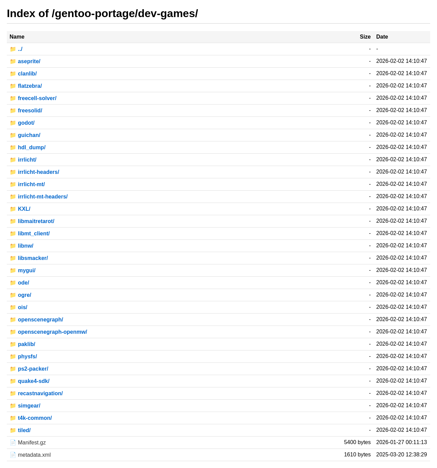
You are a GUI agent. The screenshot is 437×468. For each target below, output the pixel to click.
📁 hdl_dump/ (27, 147)
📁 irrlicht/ (23, 160)
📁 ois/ (18, 307)
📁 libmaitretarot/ (32, 221)
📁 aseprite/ (25, 61)
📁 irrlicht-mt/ (27, 184)
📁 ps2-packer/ (29, 369)
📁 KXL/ (20, 209)
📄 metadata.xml (30, 455)
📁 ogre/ (20, 295)
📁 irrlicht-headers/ (34, 172)
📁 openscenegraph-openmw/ (48, 332)
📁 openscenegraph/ (36, 319)
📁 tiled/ (20, 430)
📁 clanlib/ (23, 74)
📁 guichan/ (25, 135)
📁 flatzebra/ (26, 86)
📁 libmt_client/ (30, 233)
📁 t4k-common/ (31, 418)
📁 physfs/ (23, 356)
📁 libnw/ (21, 246)
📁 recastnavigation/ (36, 393)
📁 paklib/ (22, 344)
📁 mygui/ (23, 270)
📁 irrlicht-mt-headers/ (39, 196)
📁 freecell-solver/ (33, 98)
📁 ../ (16, 49)
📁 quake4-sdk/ (30, 381)
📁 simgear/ (25, 406)
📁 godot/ (22, 123)
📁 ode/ (19, 283)
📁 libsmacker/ (29, 258)
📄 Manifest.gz (28, 442)
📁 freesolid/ (26, 110)
